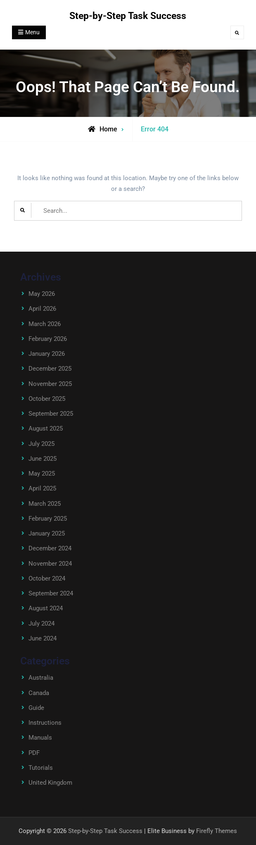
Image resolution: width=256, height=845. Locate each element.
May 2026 (41, 294)
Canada (38, 693)
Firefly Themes (216, 831)
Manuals (40, 737)
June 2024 (42, 638)
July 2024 (41, 623)
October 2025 (46, 398)
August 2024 (45, 608)
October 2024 (46, 578)
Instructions (45, 722)
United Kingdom (50, 782)
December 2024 (49, 548)
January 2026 (46, 353)
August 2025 (45, 428)
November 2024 (50, 563)
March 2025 (44, 503)
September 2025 (50, 413)
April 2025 (42, 488)
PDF (34, 753)
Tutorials (40, 767)
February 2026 (47, 339)
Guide (36, 708)
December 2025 (49, 368)
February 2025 (47, 518)
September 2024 (50, 593)
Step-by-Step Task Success (127, 15)
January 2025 (46, 533)
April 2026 (42, 308)
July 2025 (41, 443)
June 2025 (42, 458)
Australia (40, 677)
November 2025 (50, 384)
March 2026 (44, 324)
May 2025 (41, 473)
